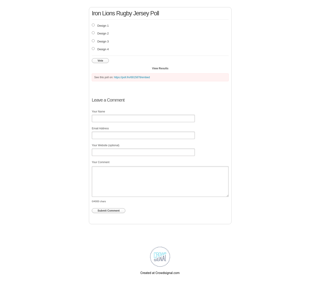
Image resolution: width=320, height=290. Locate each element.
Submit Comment (109, 210)
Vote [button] (100, 60)
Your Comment (101, 162)
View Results (160, 68)
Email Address (100, 128)
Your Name (98, 111)
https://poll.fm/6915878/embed (132, 77)
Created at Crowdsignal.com (160, 273)
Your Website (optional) (105, 145)
